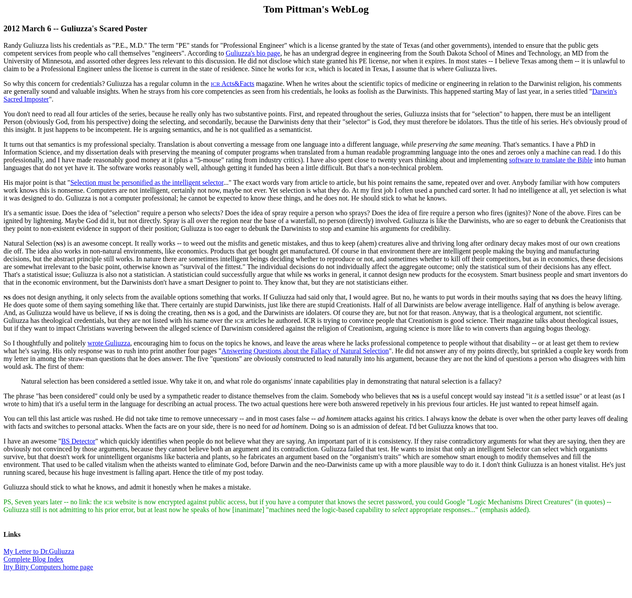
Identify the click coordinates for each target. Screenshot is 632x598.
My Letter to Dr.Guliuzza (38, 551)
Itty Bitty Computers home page (48, 567)
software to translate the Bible (550, 160)
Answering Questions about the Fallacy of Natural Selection (305, 351)
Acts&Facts (232, 83)
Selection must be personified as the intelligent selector (146, 182)
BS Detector (78, 441)
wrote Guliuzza (108, 343)
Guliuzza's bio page (253, 53)
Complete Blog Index (33, 559)
